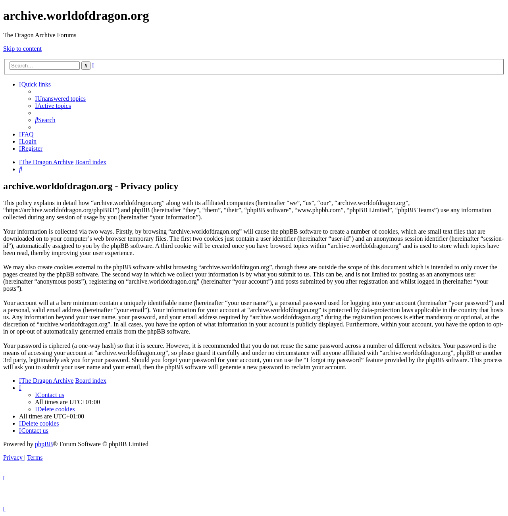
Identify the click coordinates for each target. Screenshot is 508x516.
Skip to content (22, 48)
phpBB (44, 444)
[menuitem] (60, 98)
